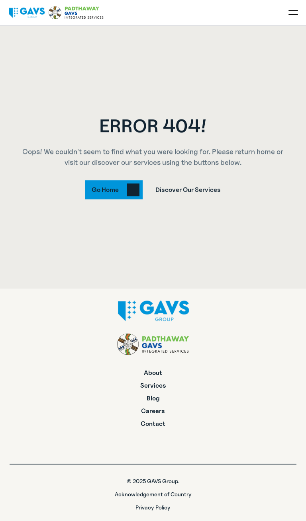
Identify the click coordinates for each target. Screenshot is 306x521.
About (153, 373)
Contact (153, 423)
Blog (153, 398)
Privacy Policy (153, 507)
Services (153, 385)
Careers (153, 411)
